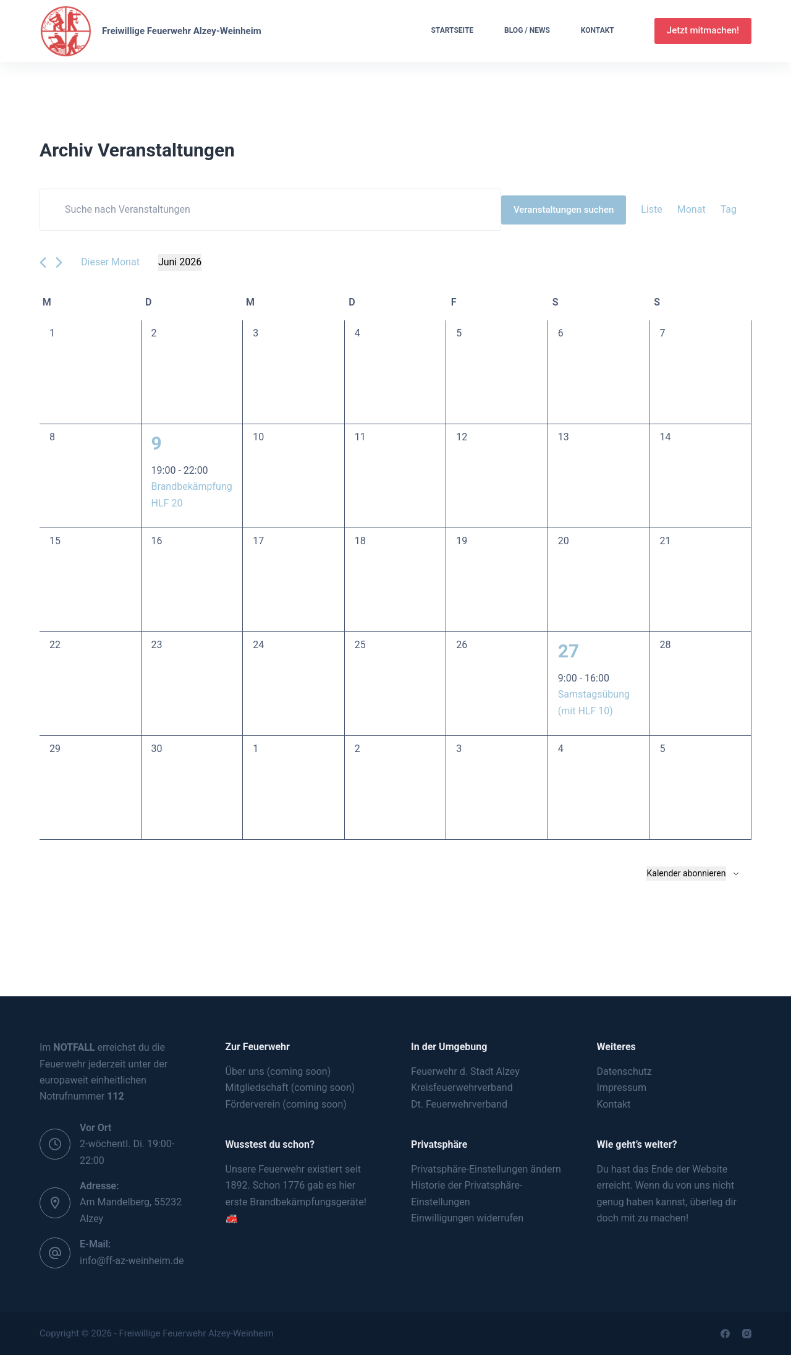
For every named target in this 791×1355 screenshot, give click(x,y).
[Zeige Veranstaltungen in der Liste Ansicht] (651, 210)
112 (115, 1096)
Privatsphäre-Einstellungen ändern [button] (486, 1169)
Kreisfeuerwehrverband (462, 1087)
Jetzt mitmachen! (703, 30)
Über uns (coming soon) (278, 1071)
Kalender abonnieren (685, 873)
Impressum (622, 1087)
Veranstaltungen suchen (564, 209)
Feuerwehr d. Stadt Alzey (465, 1071)
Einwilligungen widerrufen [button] (467, 1218)
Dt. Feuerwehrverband (459, 1104)
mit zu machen (653, 1218)
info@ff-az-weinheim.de (132, 1261)
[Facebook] (725, 1333)
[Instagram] (746, 1333)
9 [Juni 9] (156, 443)
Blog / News (527, 30)
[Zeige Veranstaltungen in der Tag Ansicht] (729, 210)
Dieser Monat (110, 262)
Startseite (452, 30)
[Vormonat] (43, 262)
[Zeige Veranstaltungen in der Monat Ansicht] (691, 210)
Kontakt (597, 30)
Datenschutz (624, 1071)
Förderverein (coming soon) (286, 1104)
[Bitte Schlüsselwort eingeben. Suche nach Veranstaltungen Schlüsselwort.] (270, 210)
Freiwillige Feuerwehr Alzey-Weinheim (181, 30)
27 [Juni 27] (568, 651)
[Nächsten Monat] (59, 262)
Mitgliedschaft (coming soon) (290, 1087)
